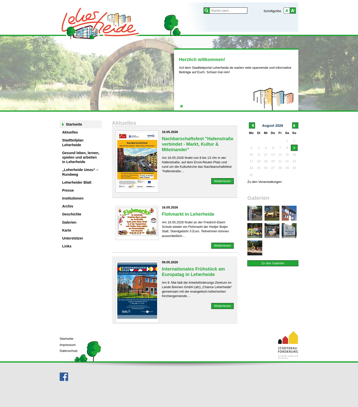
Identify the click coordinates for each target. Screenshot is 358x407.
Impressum (68, 345)
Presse (68, 190)
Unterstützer (72, 238)
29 (287, 168)
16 (294, 154)
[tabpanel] (236, 67)
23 (294, 161)
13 (273, 154)
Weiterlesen (222, 181)
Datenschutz (69, 351)
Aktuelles (70, 132)
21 (280, 161)
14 (280, 154)
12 (266, 154)
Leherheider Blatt (76, 182)
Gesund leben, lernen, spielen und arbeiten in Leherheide (80, 157)
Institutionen (73, 198)
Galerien (69, 222)
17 (251, 161)
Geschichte (71, 214)
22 (287, 161)
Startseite (74, 124)
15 (287, 154)
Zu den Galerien (272, 263)
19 (266, 161)
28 (280, 168)
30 (294, 168)
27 (273, 168)
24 (251, 168)
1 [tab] (181, 105)
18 (258, 161)
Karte (66, 230)
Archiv (67, 206)
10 (251, 154)
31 (251, 175)
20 (273, 161)
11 (258, 154)
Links (66, 246)
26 (266, 168)
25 (258, 168)
